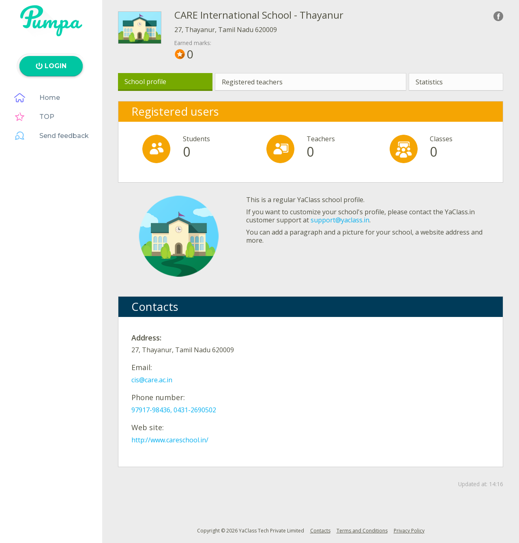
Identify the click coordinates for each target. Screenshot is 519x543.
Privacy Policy (409, 530)
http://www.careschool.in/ (169, 439)
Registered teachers (252, 82)
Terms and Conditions (362, 530)
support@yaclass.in (340, 219)
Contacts (320, 530)
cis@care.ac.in (151, 379)
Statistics (429, 82)
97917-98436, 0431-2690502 (173, 409)
